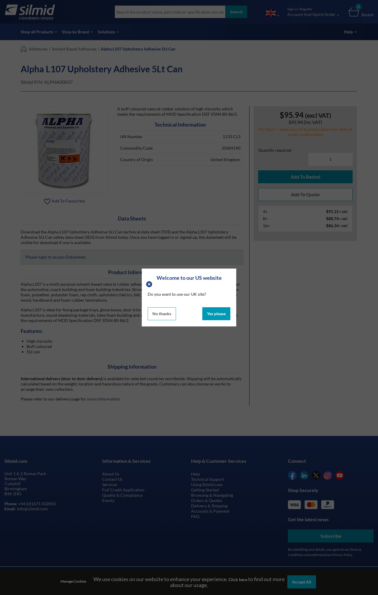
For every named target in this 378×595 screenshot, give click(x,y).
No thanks (161, 313)
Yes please (216, 313)
